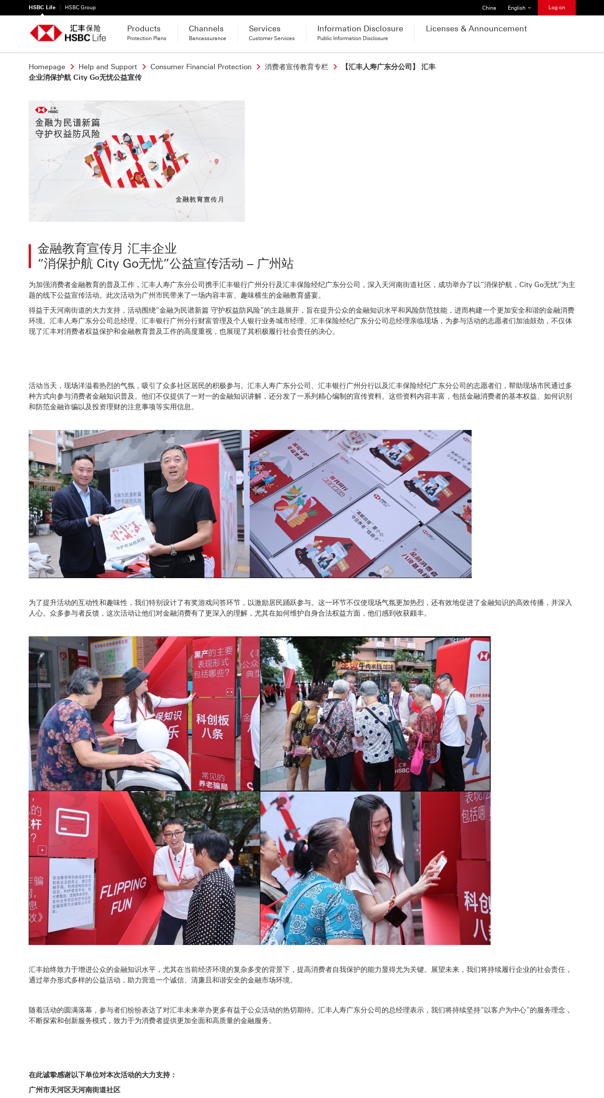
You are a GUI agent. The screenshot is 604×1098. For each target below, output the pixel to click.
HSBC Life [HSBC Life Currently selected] (42, 7)
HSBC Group (80, 7)
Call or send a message (82, 1033)
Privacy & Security (55, 1070)
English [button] (522, 5)
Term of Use (104, 1070)
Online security (199, 1070)
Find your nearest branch (225, 1033)
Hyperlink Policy (149, 1070)
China (486, 5)
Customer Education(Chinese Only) (276, 1070)
